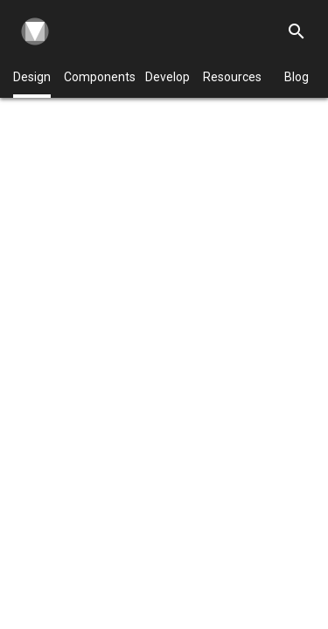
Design (32, 84)
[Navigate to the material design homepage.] (31, 31)
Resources (232, 77)
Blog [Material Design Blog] (296, 77)
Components (100, 77)
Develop (167, 77)
